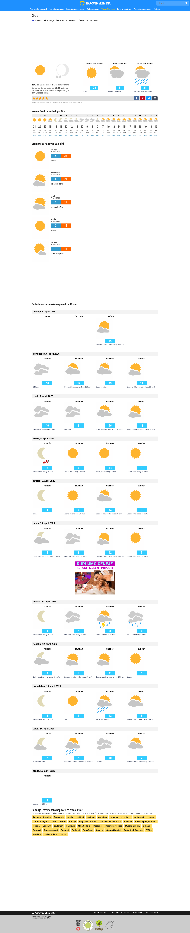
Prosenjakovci (51, 830)
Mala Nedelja (84, 826)
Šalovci (99, 830)
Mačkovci (70, 826)
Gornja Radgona (41, 821)
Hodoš (63, 821)
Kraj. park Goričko (87, 821)
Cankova (114, 817)
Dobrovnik (139, 817)
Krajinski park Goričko (110, 821)
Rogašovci (88, 830)
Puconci (65, 830)
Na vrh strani (152, 912)
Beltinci (80, 817)
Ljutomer (58, 826)
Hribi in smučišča (124, 9)
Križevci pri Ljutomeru (145, 821)
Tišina (149, 830)
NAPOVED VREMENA (95, 3)
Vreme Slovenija (108, 9)
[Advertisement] (95, 41)
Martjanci (97, 826)
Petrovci (37, 830)
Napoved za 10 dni (88, 20)
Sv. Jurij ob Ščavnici (133, 830)
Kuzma (36, 826)
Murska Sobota (132, 826)
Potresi (157, 9)
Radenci (76, 830)
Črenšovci (126, 817)
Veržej (63, 834)
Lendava (47, 826)
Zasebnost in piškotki (120, 912)
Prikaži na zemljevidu (66, 20)
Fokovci (151, 817)
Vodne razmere (93, 9)
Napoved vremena (43, 912)
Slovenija (37, 20)
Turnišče (37, 834)
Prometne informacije (142, 9)
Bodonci (91, 817)
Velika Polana (50, 834)
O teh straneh (100, 912)
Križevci (128, 821)
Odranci (146, 826)
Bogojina (102, 817)
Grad (54, 821)
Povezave (137, 912)
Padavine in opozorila (75, 9)
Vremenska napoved (38, 9)
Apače (70, 817)
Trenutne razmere (56, 9)
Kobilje (72, 821)
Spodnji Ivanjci (113, 830)
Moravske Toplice (113, 826)
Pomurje (49, 20)
